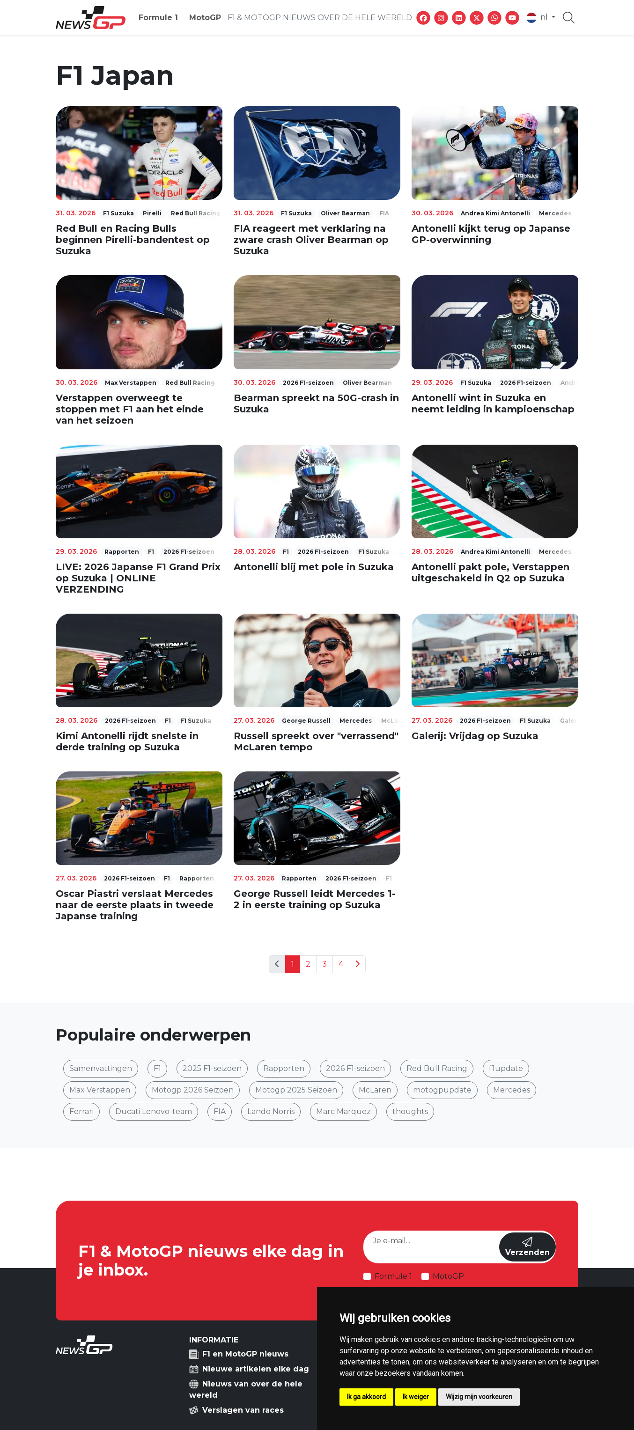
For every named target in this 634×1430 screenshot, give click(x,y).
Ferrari (81, 1111)
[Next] (357, 964)
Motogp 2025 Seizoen (296, 1089)
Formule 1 (158, 17)
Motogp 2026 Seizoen (193, 1089)
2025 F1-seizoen (212, 1068)
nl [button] (538, 18)
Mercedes (511, 1089)
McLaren (375, 1089)
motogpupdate (442, 1089)
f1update (506, 1068)
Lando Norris (271, 1111)
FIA (220, 1111)
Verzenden (527, 1247)
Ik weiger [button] (416, 1397)
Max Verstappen (99, 1089)
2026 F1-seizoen (355, 1068)
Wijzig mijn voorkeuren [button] (479, 1397)
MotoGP (205, 17)
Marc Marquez (343, 1111)
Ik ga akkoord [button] (366, 1397)
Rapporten (283, 1068)
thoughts (410, 1111)
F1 (157, 1068)
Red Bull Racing (436, 1068)
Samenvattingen (100, 1068)
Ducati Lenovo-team (153, 1111)
